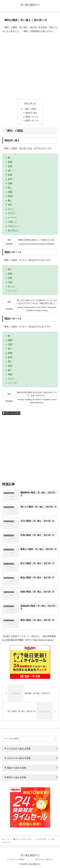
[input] (30, 738)
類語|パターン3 (32, 120)
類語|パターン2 (32, 117)
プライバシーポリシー (44, 859)
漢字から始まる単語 (11, 413)
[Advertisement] (30, 66)
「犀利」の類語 (29, 109)
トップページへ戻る (15, 859)
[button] (55, 738)
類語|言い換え (31, 113)
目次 (26, 103)
